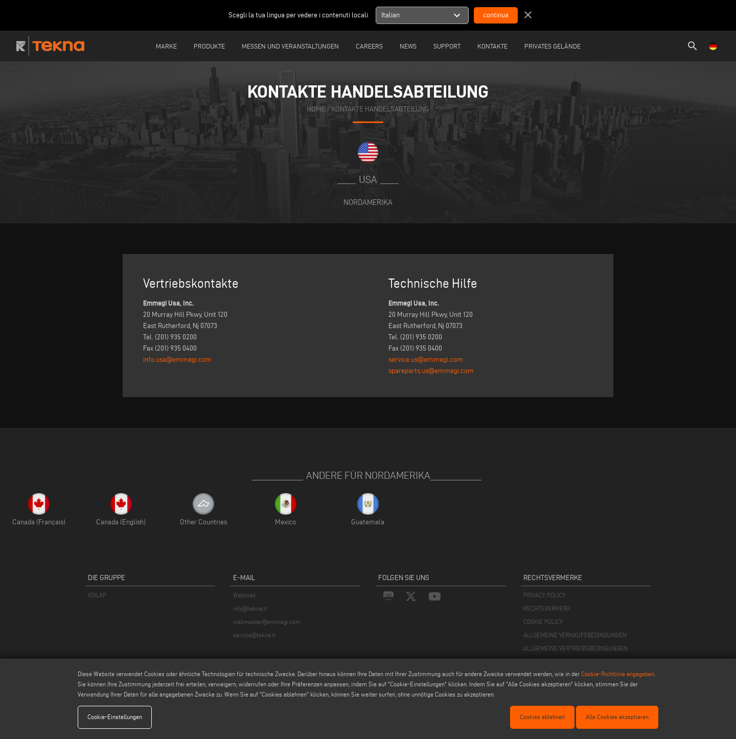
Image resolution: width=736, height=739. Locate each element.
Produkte (209, 46)
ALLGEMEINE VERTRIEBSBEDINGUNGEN (575, 648)
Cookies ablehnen (542, 716)
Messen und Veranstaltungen (290, 46)
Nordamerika (368, 202)
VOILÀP (97, 595)
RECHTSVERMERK (546, 608)
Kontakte (492, 46)
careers (369, 46)
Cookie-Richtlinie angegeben (617, 674)
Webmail (244, 595)
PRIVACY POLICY (544, 595)
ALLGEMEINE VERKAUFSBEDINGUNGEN (575, 635)
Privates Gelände (552, 46)
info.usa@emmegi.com (177, 359)
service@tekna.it (254, 635)
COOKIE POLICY (543, 621)
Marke (166, 46)
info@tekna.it (250, 608)
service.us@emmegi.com (425, 359)
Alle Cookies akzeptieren (617, 716)
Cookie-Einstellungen (114, 716)
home (316, 109)
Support (447, 46)
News (408, 46)
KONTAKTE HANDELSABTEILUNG (380, 109)
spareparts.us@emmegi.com (431, 371)
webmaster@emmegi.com (267, 621)
